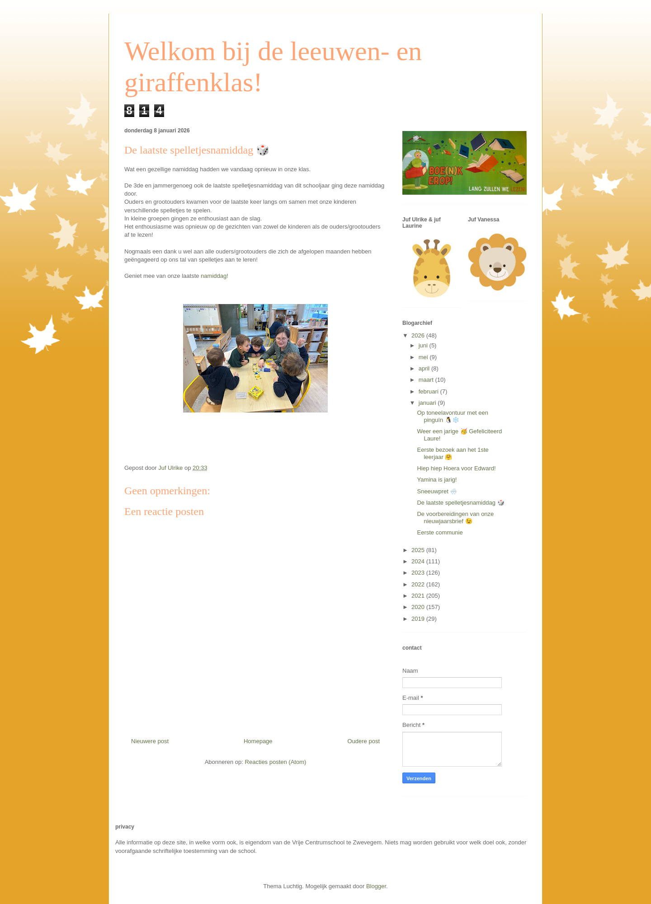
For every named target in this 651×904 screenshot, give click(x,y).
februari (429, 391)
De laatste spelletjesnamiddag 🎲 (460, 502)
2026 (418, 335)
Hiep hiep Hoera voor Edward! (456, 468)
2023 (418, 572)
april (425, 368)
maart (427, 379)
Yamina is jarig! (437, 479)
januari (428, 402)
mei (424, 357)
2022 (418, 584)
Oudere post (363, 741)
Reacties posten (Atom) (276, 762)
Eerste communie (439, 532)
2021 (418, 595)
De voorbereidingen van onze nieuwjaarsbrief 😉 (455, 518)
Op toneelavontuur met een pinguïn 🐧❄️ (452, 416)
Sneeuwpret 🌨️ (437, 491)
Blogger (376, 886)
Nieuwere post (150, 741)
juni (424, 345)
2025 (418, 550)
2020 (418, 607)
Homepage (258, 741)
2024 (418, 561)
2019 (418, 618)
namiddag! (214, 275)
